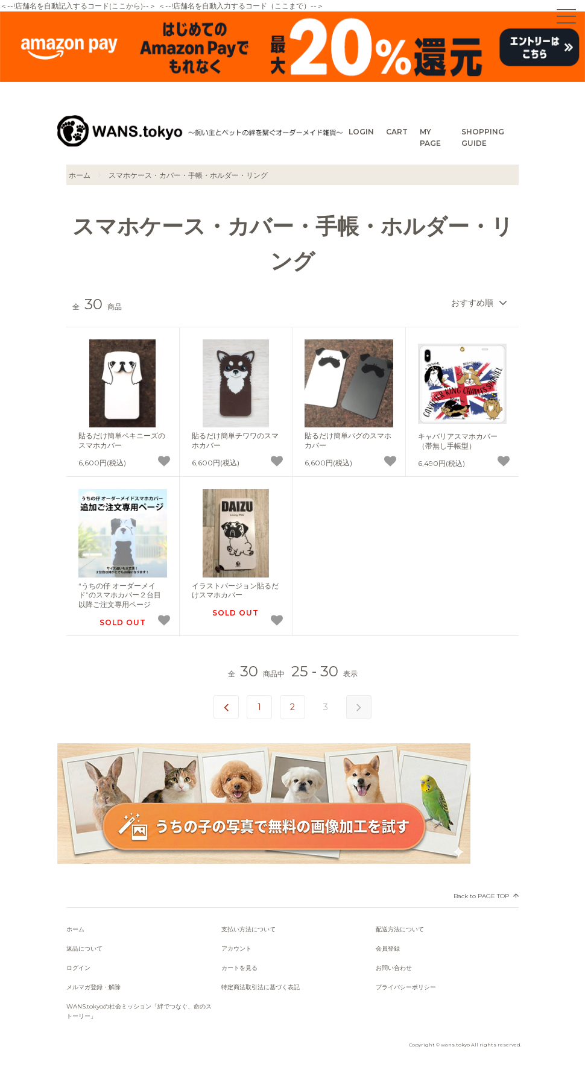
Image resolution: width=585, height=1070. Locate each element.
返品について (84, 948)
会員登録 (388, 948)
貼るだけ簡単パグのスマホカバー (348, 440)
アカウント (236, 948)
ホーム (79, 175)
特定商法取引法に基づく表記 (260, 987)
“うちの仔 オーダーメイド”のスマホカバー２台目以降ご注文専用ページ (119, 595)
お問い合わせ (394, 968)
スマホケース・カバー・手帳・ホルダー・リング (188, 175)
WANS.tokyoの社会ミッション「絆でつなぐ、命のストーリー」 (139, 1011)
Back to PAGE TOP (481, 896)
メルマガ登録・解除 (93, 987)
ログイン (78, 968)
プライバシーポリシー (406, 987)
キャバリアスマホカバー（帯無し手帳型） (458, 441)
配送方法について (400, 929)
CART (397, 131)
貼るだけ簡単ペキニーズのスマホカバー (121, 440)
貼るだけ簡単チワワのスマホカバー (235, 440)
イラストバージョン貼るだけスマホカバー (235, 590)
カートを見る (239, 968)
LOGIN (361, 131)
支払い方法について (248, 929)
